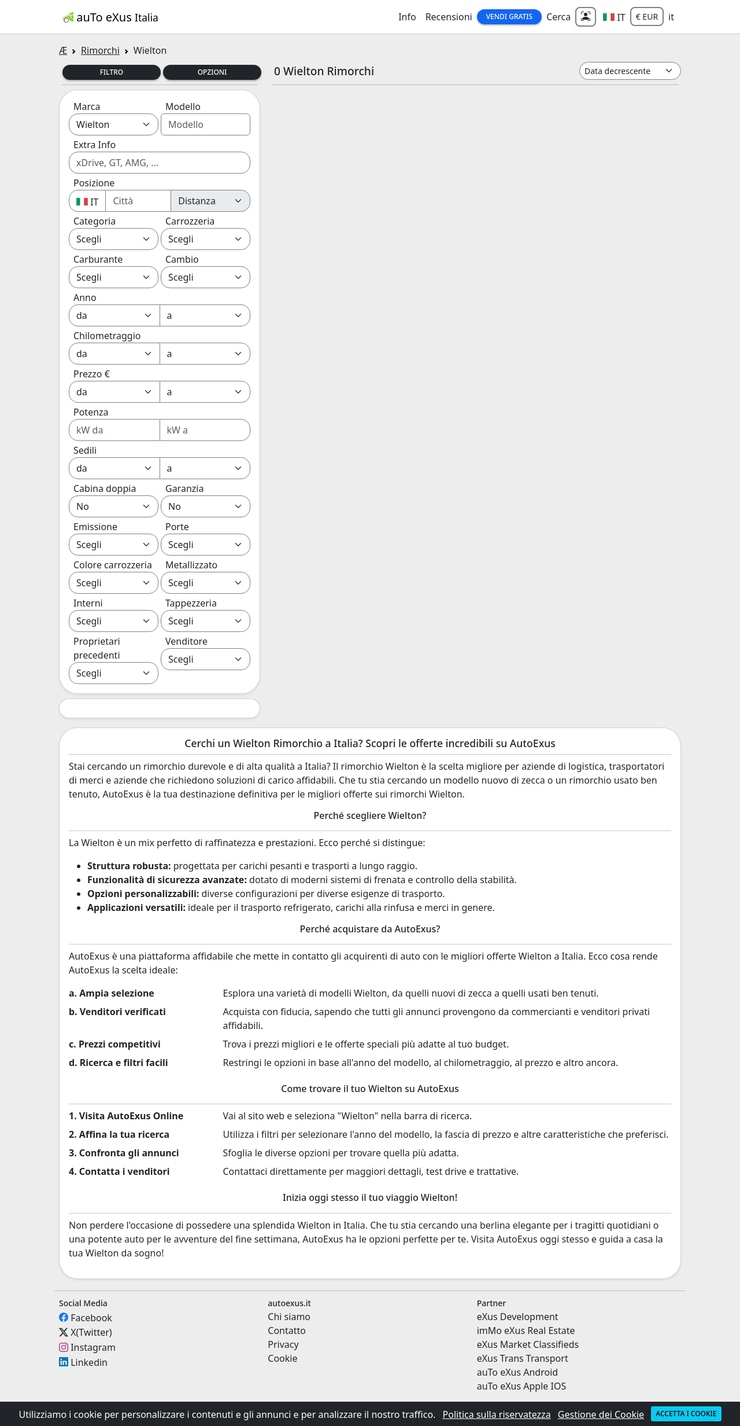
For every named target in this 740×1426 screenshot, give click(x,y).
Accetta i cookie (686, 1413)
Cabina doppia (104, 488)
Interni (88, 603)
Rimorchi (100, 50)
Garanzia (184, 488)
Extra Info (94, 144)
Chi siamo (289, 1316)
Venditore (186, 641)
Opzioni (212, 72)
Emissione (95, 526)
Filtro (112, 72)
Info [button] (407, 16)
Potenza (91, 412)
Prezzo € (91, 373)
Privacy (283, 1344)
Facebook (91, 1317)
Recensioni (449, 16)
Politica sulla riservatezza (497, 1414)
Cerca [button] (558, 16)
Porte (177, 526)
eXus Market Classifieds (528, 1344)
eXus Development (517, 1316)
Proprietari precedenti (96, 648)
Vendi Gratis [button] (509, 16)
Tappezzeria (191, 603)
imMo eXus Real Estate (526, 1330)
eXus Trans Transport (522, 1358)
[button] (614, 17)
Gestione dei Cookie (601, 1414)
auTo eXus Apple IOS (522, 1386)
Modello (183, 106)
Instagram (93, 1347)
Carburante (98, 259)
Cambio (182, 259)
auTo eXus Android (517, 1372)
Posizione (93, 183)
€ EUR (647, 16)
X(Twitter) (91, 1332)
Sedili (85, 450)
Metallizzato (191, 564)
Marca (86, 106)
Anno (85, 297)
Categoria (94, 221)
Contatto (287, 1330)
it (671, 16)
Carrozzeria (189, 221)
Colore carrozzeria (112, 564)
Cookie (282, 1358)
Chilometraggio (106, 335)
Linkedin (89, 1361)
